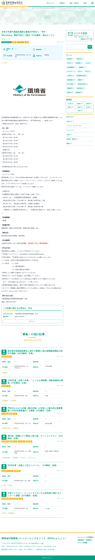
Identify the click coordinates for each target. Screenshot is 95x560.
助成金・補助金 (72, 139)
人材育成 (70, 76)
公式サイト (32, 321)
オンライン (20, 42)
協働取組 (82, 67)
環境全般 (6, 400)
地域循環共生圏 (82, 76)
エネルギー (71, 71)
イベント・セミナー (74, 126)
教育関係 (29, 441)
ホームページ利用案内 (86, 537)
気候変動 (79, 63)
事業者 (8, 356)
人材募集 (14, 400)
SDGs (10, 485)
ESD (5, 485)
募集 (14, 42)
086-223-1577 (19, 316)
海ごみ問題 (71, 84)
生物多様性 (81, 88)
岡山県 (8, 42)
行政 (21, 498)
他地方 (71, 107)
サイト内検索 (82, 543)
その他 (5, 62)
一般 (27, 42)
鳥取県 (89, 104)
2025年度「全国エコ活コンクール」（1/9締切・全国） (33, 465)
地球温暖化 (71, 80)
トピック (70, 130)
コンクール (32, 457)
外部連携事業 (71, 67)
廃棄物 (81, 80)
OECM (70, 63)
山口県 (70, 104)
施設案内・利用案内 (85, 540)
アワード (24, 457)
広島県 (80, 107)
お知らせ (70, 121)
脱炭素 (5, 372)
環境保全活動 (7, 428)
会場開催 (9, 413)
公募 (69, 134)
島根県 (80, 104)
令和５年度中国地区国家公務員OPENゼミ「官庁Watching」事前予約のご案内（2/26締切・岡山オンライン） (28, 35)
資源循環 (16, 457)
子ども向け (21, 441)
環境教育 (16, 428)
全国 (3, 42)
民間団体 (15, 498)
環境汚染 (80, 59)
